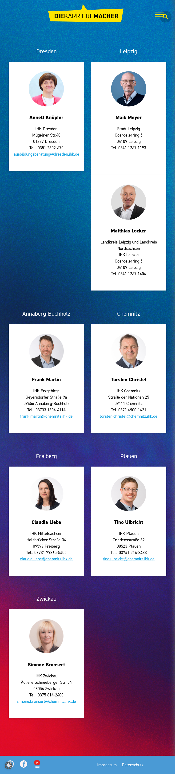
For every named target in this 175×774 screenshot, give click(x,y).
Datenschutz (132, 764)
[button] (8, 765)
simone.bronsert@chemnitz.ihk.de (46, 701)
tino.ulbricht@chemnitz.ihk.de (129, 558)
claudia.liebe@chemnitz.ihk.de (46, 558)
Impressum (107, 764)
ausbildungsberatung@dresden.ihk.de (46, 154)
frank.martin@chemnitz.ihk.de (46, 416)
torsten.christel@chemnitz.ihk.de (128, 416)
